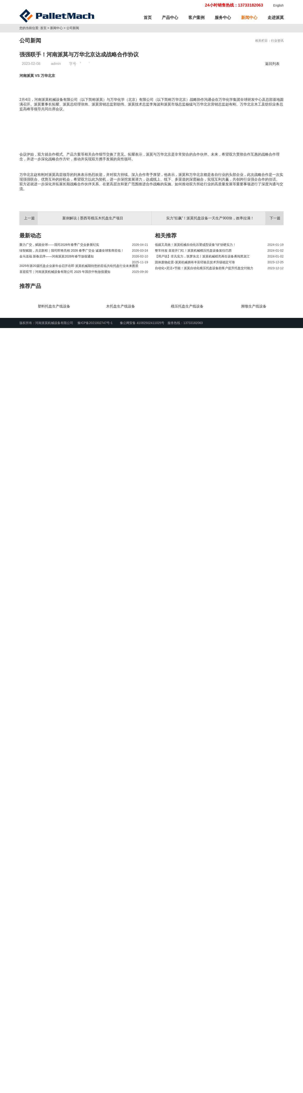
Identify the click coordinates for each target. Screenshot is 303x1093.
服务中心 (223, 17)
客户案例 (196, 17)
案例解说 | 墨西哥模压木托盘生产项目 (92, 947)
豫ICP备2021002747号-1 (95, 1088)
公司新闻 (72, 85)
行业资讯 (277, 97)
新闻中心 (249, 17)
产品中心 (170, 17)
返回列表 (273, 120)
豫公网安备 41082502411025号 (140, 1088)
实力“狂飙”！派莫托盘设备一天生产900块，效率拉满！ (210, 947)
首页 (148, 17)
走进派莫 (276, 17)
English (278, 5)
